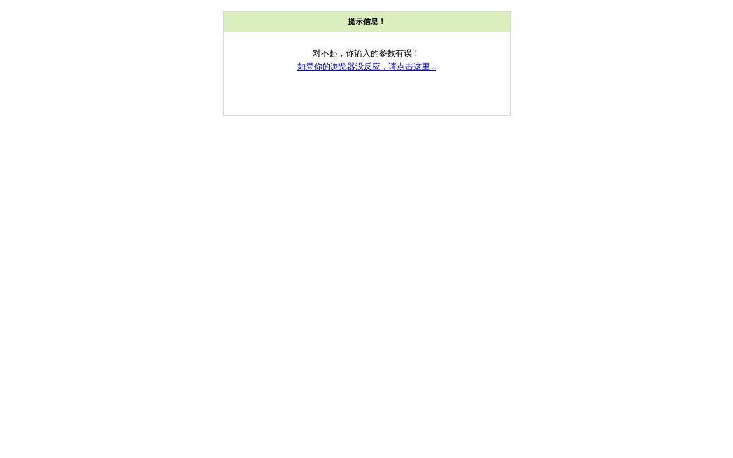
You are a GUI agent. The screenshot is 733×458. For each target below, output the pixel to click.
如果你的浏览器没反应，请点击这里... (366, 66)
